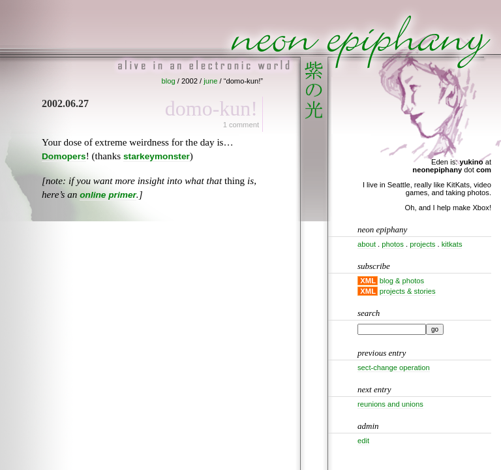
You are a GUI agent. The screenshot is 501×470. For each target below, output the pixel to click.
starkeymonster (156, 156)
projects (422, 244)
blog (168, 81)
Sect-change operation (393, 367)
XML (368, 281)
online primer (108, 195)
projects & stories (408, 291)
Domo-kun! (211, 108)
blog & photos (402, 281)
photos (393, 244)
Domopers (64, 156)
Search (368, 313)
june (210, 81)
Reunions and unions (390, 404)
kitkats (452, 244)
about (366, 244)
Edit (363, 441)
